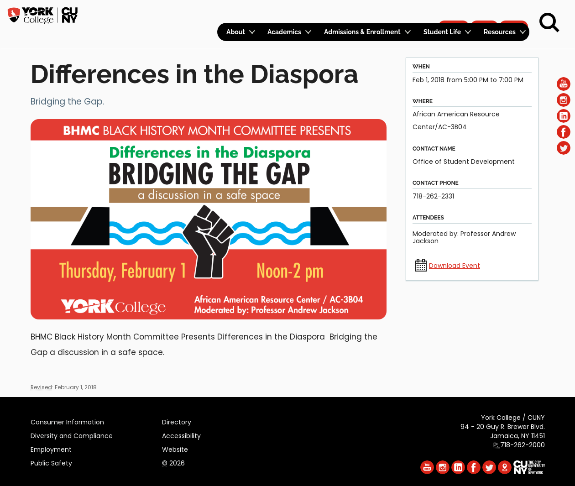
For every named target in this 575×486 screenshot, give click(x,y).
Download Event (454, 265)
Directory (176, 421)
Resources (500, 32)
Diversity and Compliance (72, 434)
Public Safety (51, 462)
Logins (364, 12)
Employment (51, 448)
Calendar (409, 12)
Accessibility (181, 434)
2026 (173, 462)
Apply (453, 12)
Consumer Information (67, 421)
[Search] (549, 23)
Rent (514, 12)
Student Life (442, 32)
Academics (284, 32)
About (235, 32)
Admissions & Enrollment (362, 32)
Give (484, 12)
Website (175, 448)
